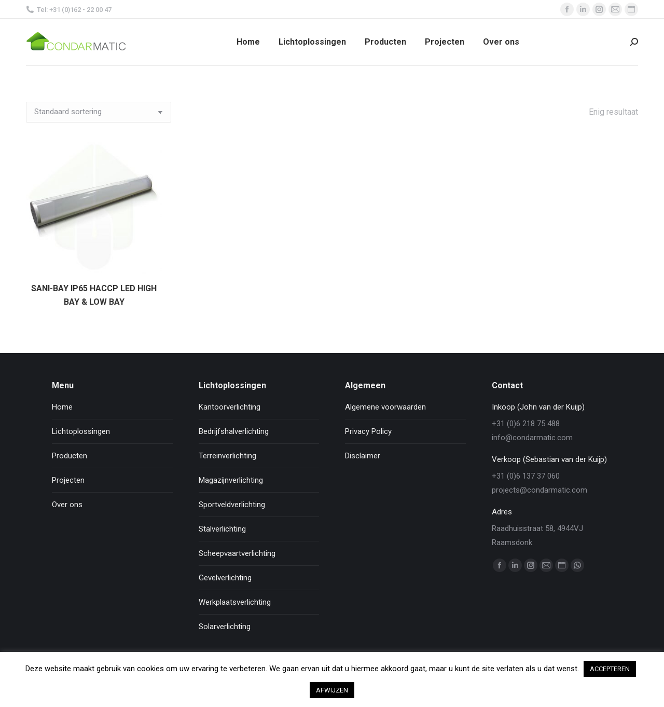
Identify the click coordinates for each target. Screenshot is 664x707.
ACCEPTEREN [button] (610, 669)
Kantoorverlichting (229, 407)
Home (62, 407)
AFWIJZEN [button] (332, 690)
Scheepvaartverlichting (237, 553)
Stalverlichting (222, 529)
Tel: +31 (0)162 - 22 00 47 (69, 10)
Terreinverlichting (227, 455)
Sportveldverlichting (232, 504)
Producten (69, 455)
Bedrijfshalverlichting (234, 431)
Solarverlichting (225, 626)
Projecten (68, 480)
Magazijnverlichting (231, 480)
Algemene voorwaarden (385, 407)
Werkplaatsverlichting (235, 602)
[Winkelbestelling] (98, 112)
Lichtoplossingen (81, 431)
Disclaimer (362, 455)
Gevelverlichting (225, 577)
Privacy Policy (368, 431)
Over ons (67, 504)
